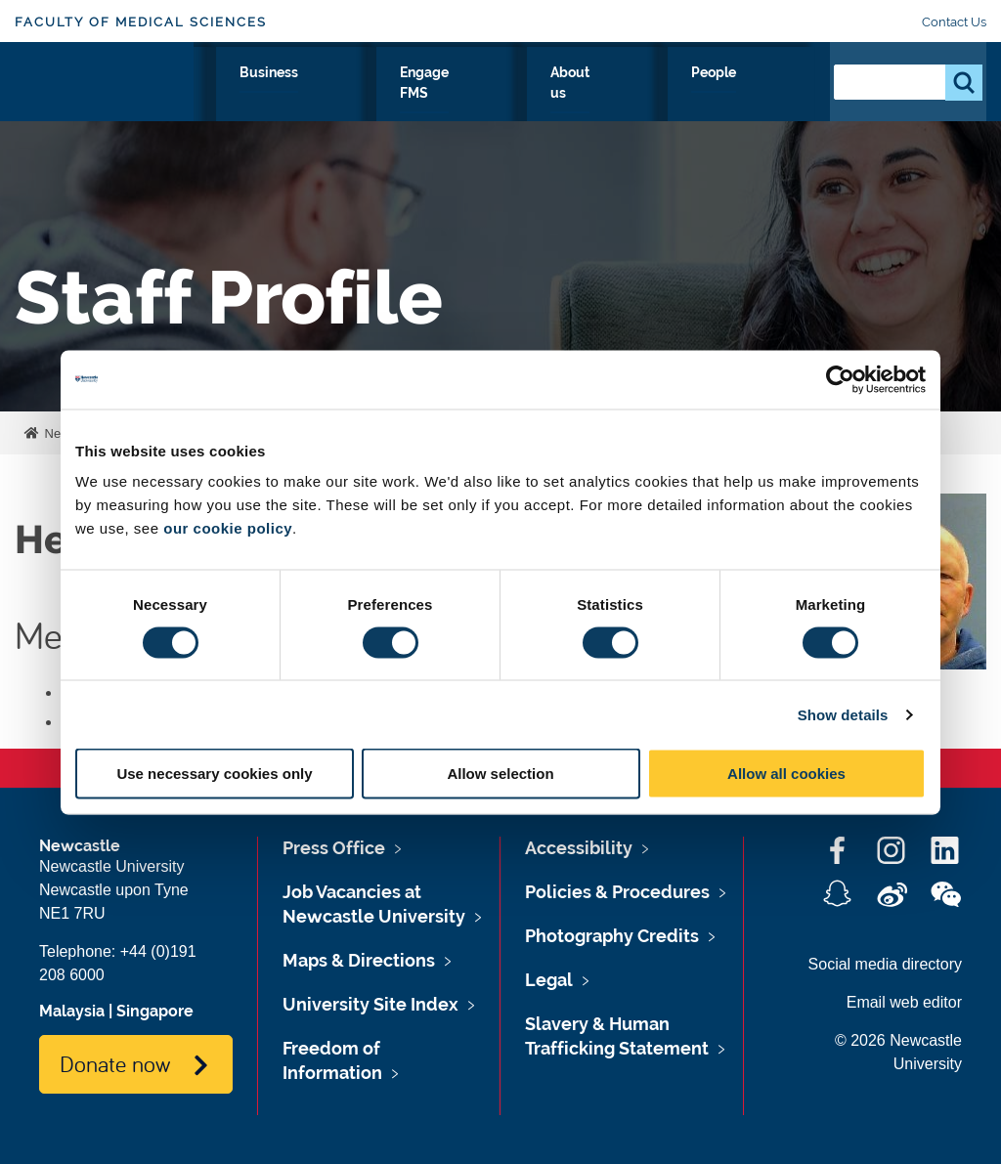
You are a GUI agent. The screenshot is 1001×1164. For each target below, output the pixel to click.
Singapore (155, 1011)
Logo (104, 102)
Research (234, 94)
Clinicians (412, 94)
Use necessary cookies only (214, 773)
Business (513, 94)
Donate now (115, 1063)
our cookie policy (227, 528)
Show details (843, 714)
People (772, 94)
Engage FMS (607, 106)
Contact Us (954, 22)
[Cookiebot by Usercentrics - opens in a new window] (840, 379)
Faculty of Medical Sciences (141, 22)
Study (323, 94)
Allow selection (500, 773)
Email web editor (904, 1002)
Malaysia (72, 1011)
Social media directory (885, 964)
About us (691, 106)
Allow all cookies (786, 773)
